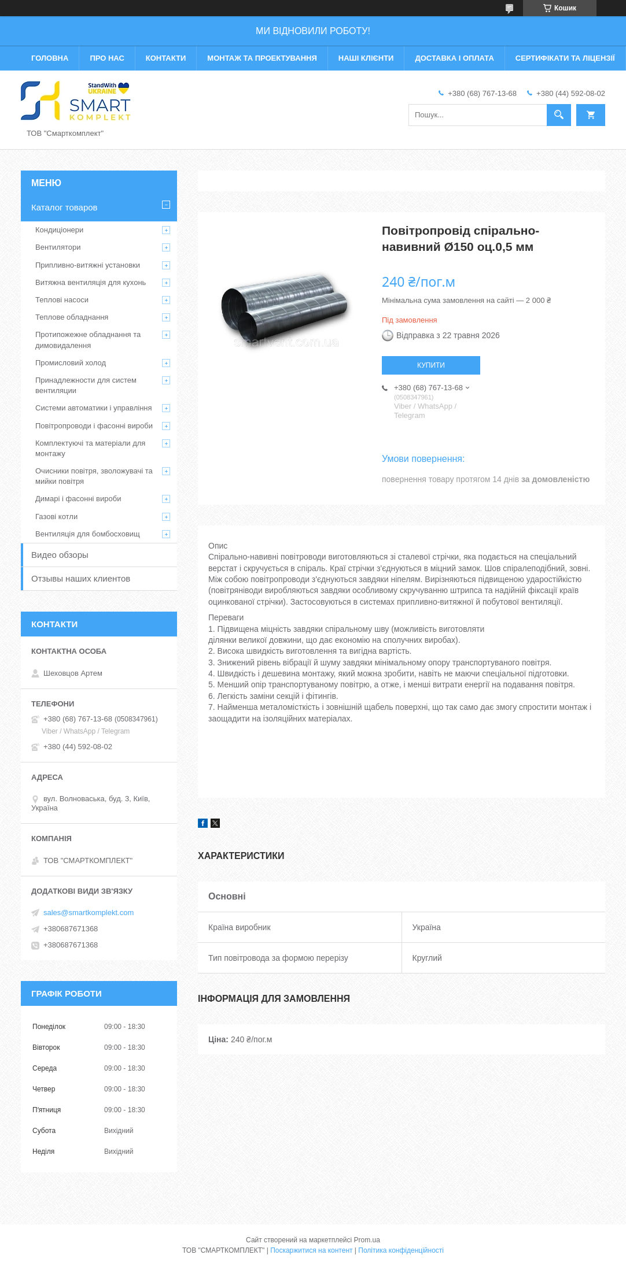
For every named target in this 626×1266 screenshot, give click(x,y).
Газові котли (56, 516)
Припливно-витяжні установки (87, 265)
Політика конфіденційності (401, 1250)
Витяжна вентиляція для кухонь (90, 282)
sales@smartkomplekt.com (88, 912)
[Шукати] (559, 115)
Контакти (166, 58)
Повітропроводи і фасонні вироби (94, 425)
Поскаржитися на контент (311, 1250)
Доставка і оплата (454, 58)
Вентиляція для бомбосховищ (87, 534)
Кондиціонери (59, 229)
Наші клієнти (366, 58)
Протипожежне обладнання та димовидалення (88, 339)
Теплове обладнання (71, 317)
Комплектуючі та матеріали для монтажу (90, 448)
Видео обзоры (60, 555)
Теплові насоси (62, 299)
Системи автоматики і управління (93, 408)
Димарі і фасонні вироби (78, 498)
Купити (431, 365)
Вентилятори (57, 247)
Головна (49, 58)
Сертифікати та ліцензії (565, 58)
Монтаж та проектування (261, 58)
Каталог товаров (64, 207)
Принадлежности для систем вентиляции (86, 385)
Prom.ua (367, 1240)
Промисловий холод (70, 362)
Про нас (107, 58)
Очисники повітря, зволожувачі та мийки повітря (94, 476)
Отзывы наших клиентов (80, 578)
